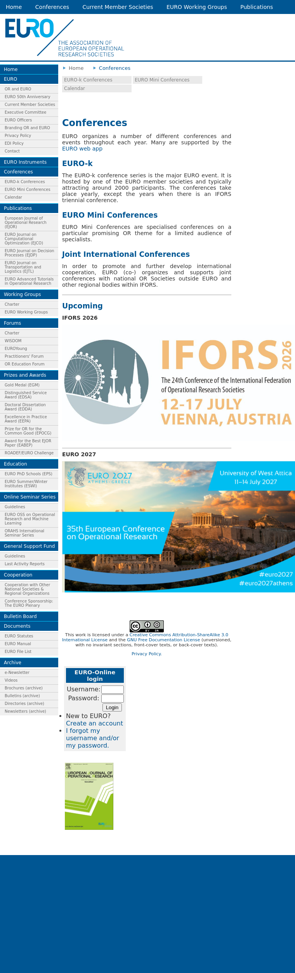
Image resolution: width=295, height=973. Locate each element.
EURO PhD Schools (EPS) (28, 474)
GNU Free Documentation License (163, 639)
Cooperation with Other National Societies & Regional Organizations (27, 589)
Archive (12, 662)
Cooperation (18, 575)
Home (14, 7)
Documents (17, 626)
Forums (12, 323)
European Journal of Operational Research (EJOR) (26, 222)
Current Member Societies (118, 7)
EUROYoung (16, 348)
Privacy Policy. (147, 653)
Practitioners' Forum (24, 356)
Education (15, 464)
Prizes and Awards (25, 375)
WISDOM (13, 341)
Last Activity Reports (25, 564)
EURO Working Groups (197, 7)
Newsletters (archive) (25, 711)
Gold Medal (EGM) (22, 385)
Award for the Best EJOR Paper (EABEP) (28, 443)
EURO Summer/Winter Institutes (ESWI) (26, 484)
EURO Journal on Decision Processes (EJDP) (29, 253)
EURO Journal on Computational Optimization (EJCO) (24, 238)
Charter (12, 304)
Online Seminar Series (30, 497)
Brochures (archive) (24, 688)
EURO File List (18, 651)
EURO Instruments (25, 162)
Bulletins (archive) (22, 696)
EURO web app (82, 148)
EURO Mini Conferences (27, 189)
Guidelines (15, 507)
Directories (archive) (24, 703)
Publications (256, 7)
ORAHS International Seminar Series (24, 533)
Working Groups (22, 294)
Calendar (13, 197)
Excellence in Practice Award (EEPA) (26, 419)
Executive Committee (25, 112)
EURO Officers (18, 120)
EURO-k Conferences (25, 182)
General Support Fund (29, 546)
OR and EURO (18, 89)
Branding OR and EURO (27, 128)
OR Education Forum (25, 364)
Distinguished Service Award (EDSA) (26, 395)
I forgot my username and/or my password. (92, 738)
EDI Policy (14, 143)
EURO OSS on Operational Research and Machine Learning (30, 518)
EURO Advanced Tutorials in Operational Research (29, 281)
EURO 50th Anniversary (27, 97)
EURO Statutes (19, 636)
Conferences (52, 7)
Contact (12, 151)
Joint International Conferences (126, 254)
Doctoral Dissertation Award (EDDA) (25, 407)
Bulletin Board (20, 616)
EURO (10, 79)
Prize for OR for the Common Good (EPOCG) (28, 431)
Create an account (94, 723)
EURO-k (77, 163)
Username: (84, 689)
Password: (83, 698)
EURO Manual (18, 644)
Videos (11, 680)
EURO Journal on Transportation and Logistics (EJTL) (23, 267)
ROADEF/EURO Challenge (29, 453)
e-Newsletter (17, 672)
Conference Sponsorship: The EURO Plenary (29, 603)
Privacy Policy (18, 135)
